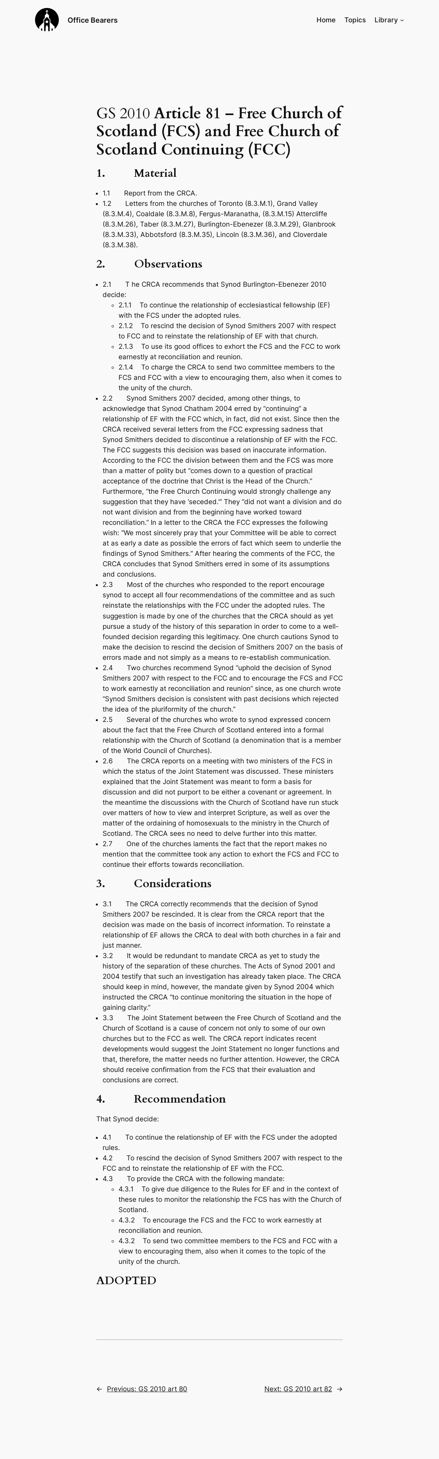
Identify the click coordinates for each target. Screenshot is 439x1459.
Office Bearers (93, 20)
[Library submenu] (402, 20)
